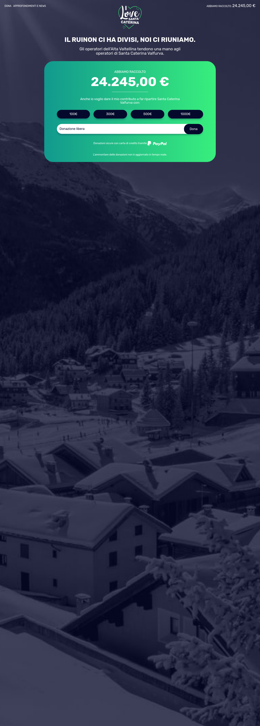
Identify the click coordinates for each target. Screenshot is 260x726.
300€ (110, 114)
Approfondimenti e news (29, 6)
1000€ (185, 114)
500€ (147, 114)
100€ (73, 114)
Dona (8, 6)
